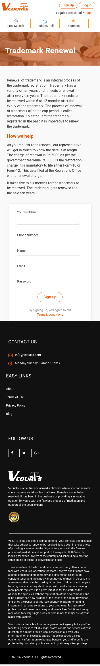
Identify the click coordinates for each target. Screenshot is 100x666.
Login (88, 13)
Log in (87, 5)
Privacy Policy (15, 405)
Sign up (50, 297)
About (10, 389)
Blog (9, 413)
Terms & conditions (50, 314)
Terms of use (15, 397)
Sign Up (68, 5)
